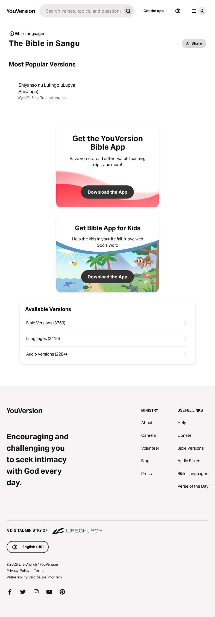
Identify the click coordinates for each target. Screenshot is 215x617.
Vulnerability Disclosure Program (34, 577)
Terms (39, 570)
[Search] (80, 11)
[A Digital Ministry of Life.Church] (107, 527)
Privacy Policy (18, 570)
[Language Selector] (177, 10)
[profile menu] (198, 10)
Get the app (153, 10)
